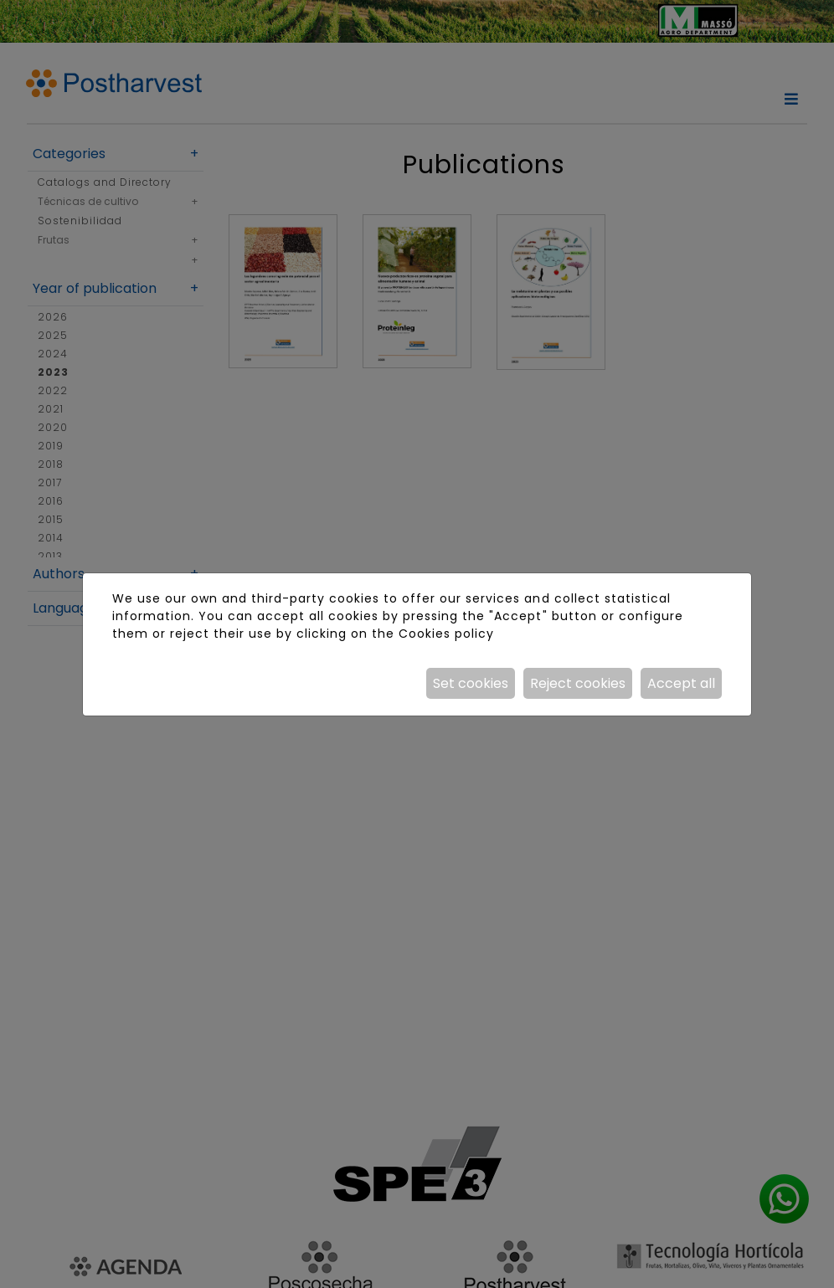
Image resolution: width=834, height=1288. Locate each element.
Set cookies (470, 683)
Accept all (681, 683)
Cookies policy (446, 633)
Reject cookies (578, 683)
